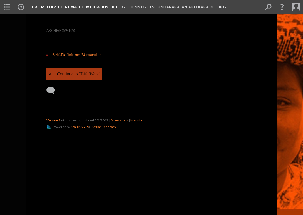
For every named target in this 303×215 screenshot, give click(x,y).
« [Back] (50, 73)
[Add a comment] (53, 90)
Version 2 (53, 120)
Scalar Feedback (104, 127)
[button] (282, 7)
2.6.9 (85, 127)
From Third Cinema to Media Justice (75, 7)
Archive (53, 30)
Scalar (75, 127)
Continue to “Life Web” (78, 73)
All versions (119, 120)
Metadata (137, 120)
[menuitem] (7, 7)
